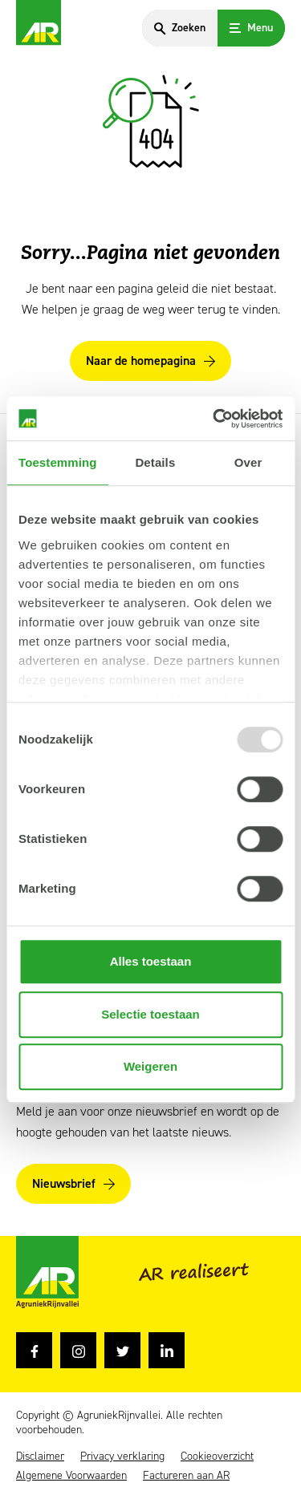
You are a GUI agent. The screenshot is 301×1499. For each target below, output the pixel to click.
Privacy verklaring (122, 1456)
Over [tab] (248, 462)
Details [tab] (155, 462)
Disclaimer (40, 1456)
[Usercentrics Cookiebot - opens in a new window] (214, 418)
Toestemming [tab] (57, 462)
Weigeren (150, 1066)
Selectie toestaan (150, 1014)
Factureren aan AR (186, 1476)
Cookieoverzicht (217, 1456)
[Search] (180, 28)
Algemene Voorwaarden (71, 1476)
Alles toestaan (151, 961)
